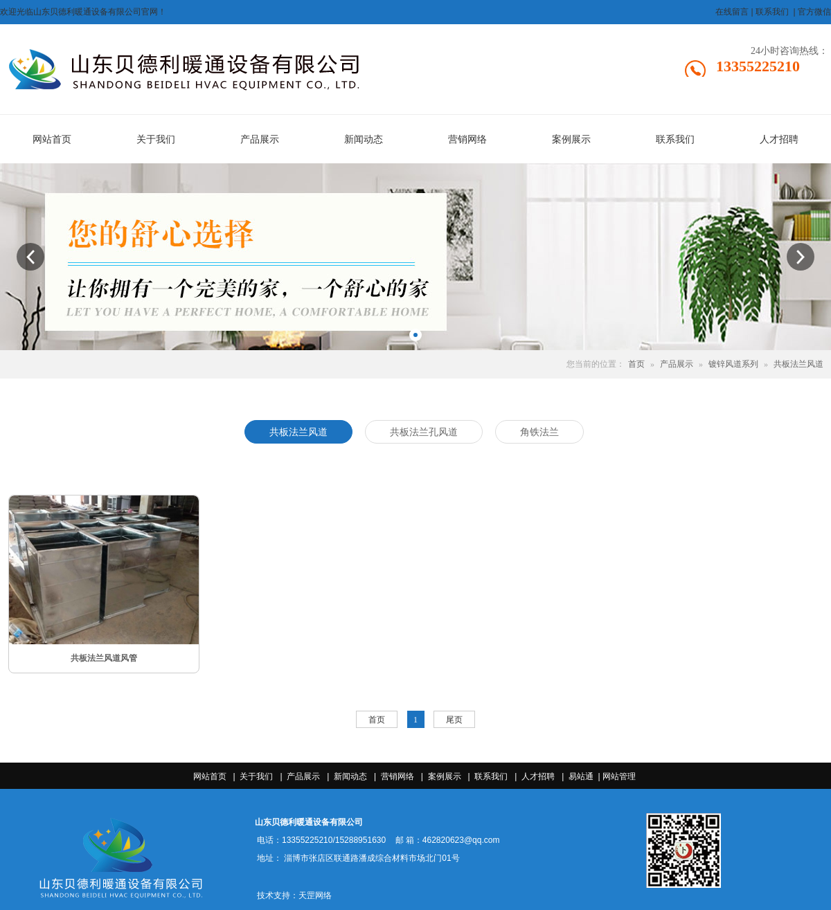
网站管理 (619, 776)
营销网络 (397, 776)
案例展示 (444, 776)
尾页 (454, 720)
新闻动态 (350, 776)
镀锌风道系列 (733, 364)
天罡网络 (315, 895)
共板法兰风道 (798, 364)
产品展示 (676, 364)
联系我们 (491, 776)
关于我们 (256, 776)
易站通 (585, 776)
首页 (636, 364)
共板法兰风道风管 (104, 658)
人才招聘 (538, 776)
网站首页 (209, 776)
